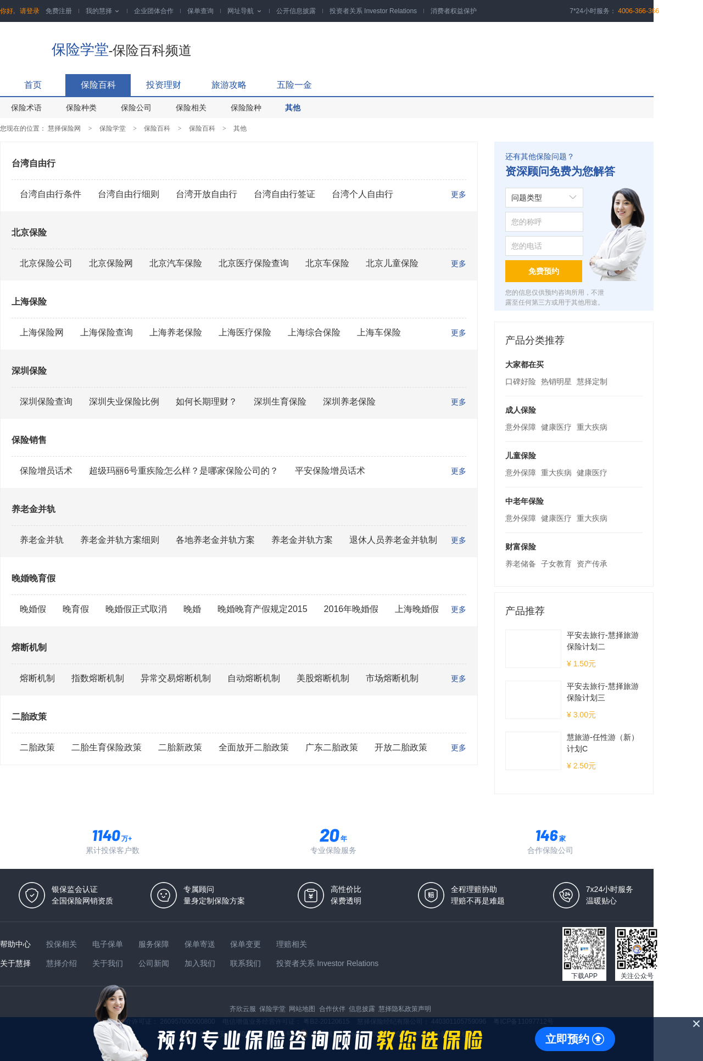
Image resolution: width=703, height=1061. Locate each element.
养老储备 (520, 563)
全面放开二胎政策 (254, 747)
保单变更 (246, 944)
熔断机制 (29, 647)
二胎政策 (29, 716)
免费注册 (59, 11)
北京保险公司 (46, 263)
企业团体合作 (154, 11)
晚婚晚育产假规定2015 (262, 609)
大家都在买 (524, 364)
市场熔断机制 (392, 678)
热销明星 (556, 381)
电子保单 (108, 944)
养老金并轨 (33, 509)
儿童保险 (520, 455)
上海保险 (29, 301)
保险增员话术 (46, 470)
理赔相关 (291, 944)
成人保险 (520, 410)
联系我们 (246, 963)
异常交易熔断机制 (176, 678)
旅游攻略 (229, 84)
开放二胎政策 (401, 747)
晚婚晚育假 (33, 578)
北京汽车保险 (175, 263)
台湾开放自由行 (206, 194)
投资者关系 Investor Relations (373, 11)
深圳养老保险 (349, 401)
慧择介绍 (62, 963)
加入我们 (201, 963)
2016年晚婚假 (351, 609)
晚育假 (76, 609)
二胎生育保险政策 (106, 747)
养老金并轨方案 (302, 539)
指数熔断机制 (97, 678)
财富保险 (520, 546)
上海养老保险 (175, 332)
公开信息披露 (296, 11)
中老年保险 (524, 501)
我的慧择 (103, 11)
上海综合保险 (314, 332)
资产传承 (592, 563)
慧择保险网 (64, 128)
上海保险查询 (106, 332)
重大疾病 (592, 427)
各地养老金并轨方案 (215, 539)
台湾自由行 (33, 163)
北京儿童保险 (392, 263)
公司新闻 (154, 963)
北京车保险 (327, 263)
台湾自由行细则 (128, 194)
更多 (458, 194)
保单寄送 (201, 944)
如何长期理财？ (206, 401)
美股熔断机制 (323, 678)
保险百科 (98, 84)
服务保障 (154, 944)
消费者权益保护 (454, 11)
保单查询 (200, 11)
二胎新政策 (180, 747)
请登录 (30, 11)
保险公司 (136, 107)
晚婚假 (33, 609)
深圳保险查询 (46, 401)
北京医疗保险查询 (254, 263)
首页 (33, 84)
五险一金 (294, 84)
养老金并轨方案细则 (119, 539)
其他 (292, 107)
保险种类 (81, 107)
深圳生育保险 (280, 401)
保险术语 (26, 107)
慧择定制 (592, 381)
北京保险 (29, 232)
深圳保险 (29, 370)
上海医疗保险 (245, 332)
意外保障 (520, 427)
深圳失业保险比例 (124, 401)
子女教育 (556, 563)
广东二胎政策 (331, 747)
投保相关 (62, 944)
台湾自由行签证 (284, 194)
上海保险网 (42, 332)
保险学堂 (80, 49)
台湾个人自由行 (362, 194)
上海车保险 (379, 332)
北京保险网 (111, 263)
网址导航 (244, 11)
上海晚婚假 (417, 609)
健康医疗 (556, 427)
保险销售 (29, 440)
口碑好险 (520, 381)
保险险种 (246, 107)
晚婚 (192, 609)
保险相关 (191, 107)
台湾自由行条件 (50, 194)
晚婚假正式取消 (136, 609)
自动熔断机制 (253, 678)
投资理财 (163, 84)
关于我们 (108, 963)
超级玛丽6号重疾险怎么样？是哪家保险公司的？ (183, 470)
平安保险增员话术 (330, 470)
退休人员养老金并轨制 (393, 539)
